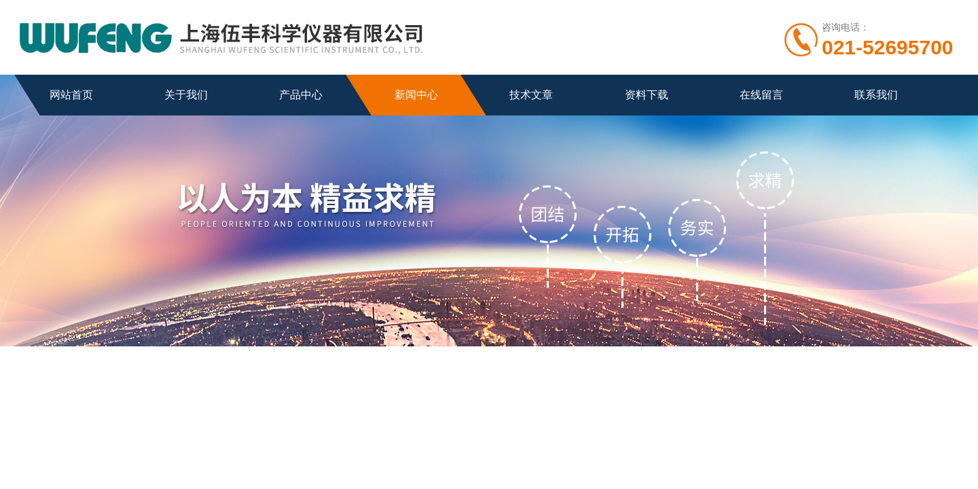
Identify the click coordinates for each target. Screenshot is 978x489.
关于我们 (186, 95)
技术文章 (531, 95)
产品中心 (301, 95)
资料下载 (646, 95)
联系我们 (876, 95)
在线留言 (761, 95)
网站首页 (71, 95)
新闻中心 (416, 95)
